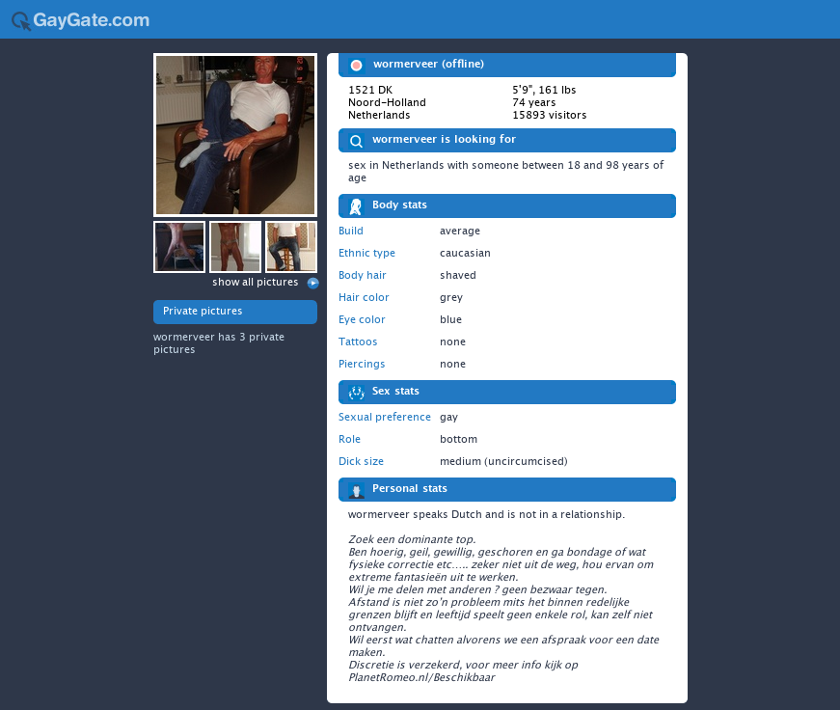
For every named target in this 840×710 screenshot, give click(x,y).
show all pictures (255, 282)
